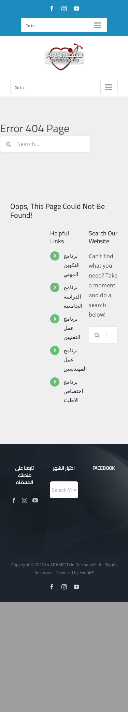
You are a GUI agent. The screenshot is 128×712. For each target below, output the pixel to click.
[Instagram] (24, 500)
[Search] (8, 144)
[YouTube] (35, 500)
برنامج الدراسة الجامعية (72, 296)
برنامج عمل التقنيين (71, 328)
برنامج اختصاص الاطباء (73, 391)
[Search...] (45, 144)
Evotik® (87, 572)
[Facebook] (14, 500)
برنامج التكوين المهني (71, 265)
